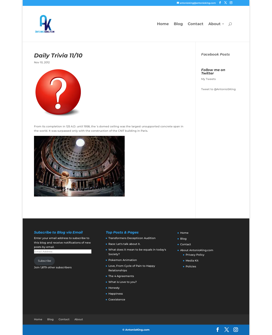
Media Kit (192, 260)
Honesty (114, 287)
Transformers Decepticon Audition (132, 238)
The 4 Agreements (121, 276)
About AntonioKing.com (196, 250)
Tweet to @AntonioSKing (218, 89)
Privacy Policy (195, 254)
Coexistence (116, 299)
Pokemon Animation (122, 260)
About (214, 24)
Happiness (115, 293)
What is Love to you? (122, 282)
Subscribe (44, 260)
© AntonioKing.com (136, 329)
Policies (191, 266)
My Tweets (208, 79)
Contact (195, 24)
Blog (178, 24)
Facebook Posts (215, 54)
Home (163, 24)
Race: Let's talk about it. (124, 244)
